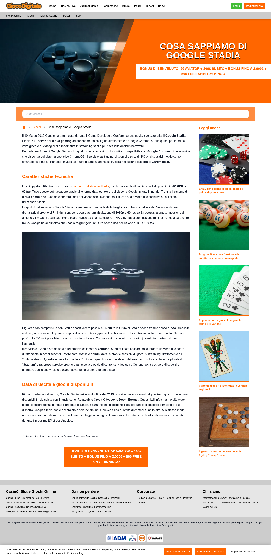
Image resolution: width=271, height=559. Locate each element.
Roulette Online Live (36, 507)
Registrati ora (254, 5)
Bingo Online (49, 511)
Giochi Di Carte (155, 5)
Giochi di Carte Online (42, 502)
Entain (161, 498)
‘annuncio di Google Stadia (91, 186)
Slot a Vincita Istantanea (118, 502)
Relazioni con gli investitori (179, 498)
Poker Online (35, 511)
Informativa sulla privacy (215, 498)
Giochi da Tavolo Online (18, 502)
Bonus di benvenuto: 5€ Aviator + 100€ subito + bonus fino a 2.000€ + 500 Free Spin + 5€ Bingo (203, 71)
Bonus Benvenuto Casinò (84, 498)
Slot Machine (13, 15)
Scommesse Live (102, 507)
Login (236, 5)
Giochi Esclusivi (79, 502)
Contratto (225, 502)
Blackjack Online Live (16, 511)
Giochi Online (42, 498)
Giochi (31, 15)
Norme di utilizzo (211, 502)
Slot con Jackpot (97, 502)
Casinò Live (68, 5)
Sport (79, 15)
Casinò (52, 5)
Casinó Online (13, 498)
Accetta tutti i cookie (178, 553)
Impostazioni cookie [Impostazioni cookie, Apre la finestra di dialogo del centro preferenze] (243, 553)
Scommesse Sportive (82, 507)
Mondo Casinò (48, 15)
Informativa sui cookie (239, 498)
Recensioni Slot (103, 511)
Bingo (126, 5)
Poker (137, 5)
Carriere (141, 502)
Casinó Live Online (15, 507)
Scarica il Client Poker (109, 498)
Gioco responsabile (240, 502)
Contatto (256, 502)
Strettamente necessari (210, 553)
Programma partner (146, 498)
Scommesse (110, 5)
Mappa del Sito (210, 507)
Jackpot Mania (89, 5)
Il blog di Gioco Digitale (82, 511)
